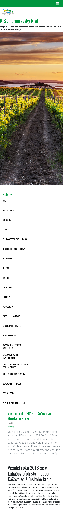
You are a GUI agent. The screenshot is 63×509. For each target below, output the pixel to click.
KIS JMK (6, 277)
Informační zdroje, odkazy (14, 248)
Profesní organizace (11, 316)
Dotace (6, 229)
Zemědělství (8, 393)
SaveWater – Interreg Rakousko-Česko (12, 347)
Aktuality (7, 220)
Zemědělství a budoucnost (14, 403)
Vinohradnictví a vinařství (14, 374)
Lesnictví (6, 297)
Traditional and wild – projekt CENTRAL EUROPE (16, 366)
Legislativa (7, 287)
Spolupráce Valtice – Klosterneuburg (11, 356)
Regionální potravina (12, 325)
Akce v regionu (9, 210)
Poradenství (8, 306)
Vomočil (11, 426)
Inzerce (6, 268)
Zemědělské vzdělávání (12, 383)
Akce (4, 200)
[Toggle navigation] (57, 3)
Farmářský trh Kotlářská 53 (15, 239)
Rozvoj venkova (9, 335)
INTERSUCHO (7, 258)
